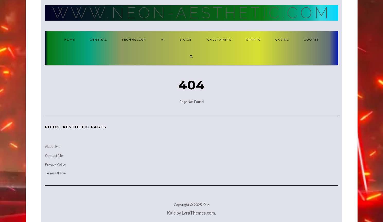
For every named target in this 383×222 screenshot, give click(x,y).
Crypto (253, 39)
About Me (52, 146)
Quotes (311, 39)
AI (163, 39)
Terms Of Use (55, 173)
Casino (282, 39)
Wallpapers (218, 39)
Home (69, 39)
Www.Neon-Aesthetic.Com (191, 13)
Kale (206, 205)
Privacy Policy (55, 164)
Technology (134, 39)
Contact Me (54, 155)
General (98, 39)
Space (186, 39)
